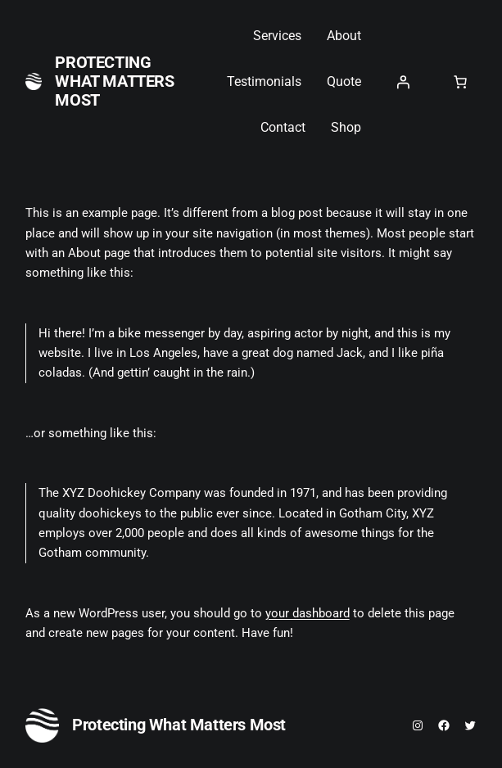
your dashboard (307, 613)
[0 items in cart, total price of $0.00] (460, 82)
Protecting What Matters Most (114, 81)
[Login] (403, 82)
